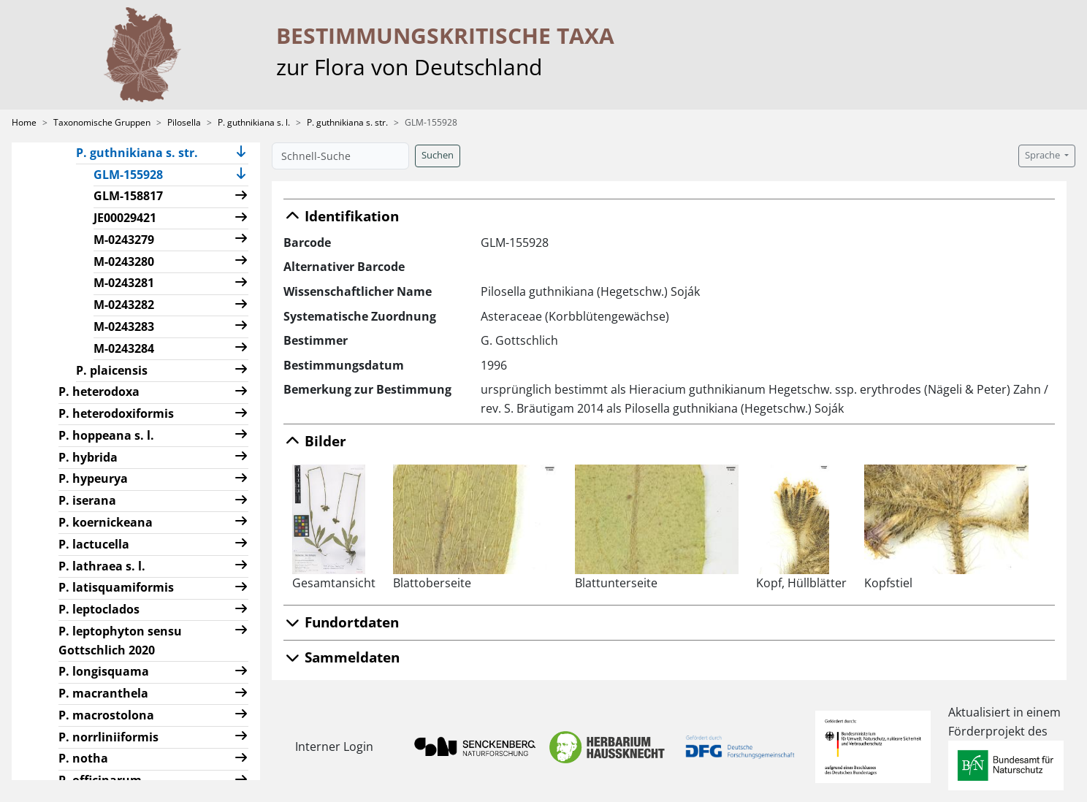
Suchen (438, 155)
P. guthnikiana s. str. (347, 122)
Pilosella (184, 122)
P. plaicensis (112, 370)
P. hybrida (88, 457)
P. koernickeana (105, 522)
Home (24, 122)
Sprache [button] (1043, 155)
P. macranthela (103, 693)
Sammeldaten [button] (341, 657)
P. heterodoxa (99, 391)
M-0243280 (124, 261)
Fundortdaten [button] (341, 622)
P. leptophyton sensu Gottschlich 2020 (120, 640)
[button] (241, 153)
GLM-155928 (134, 174)
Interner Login (334, 746)
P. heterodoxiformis (116, 413)
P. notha (83, 758)
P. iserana (87, 500)
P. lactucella (93, 544)
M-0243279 (124, 240)
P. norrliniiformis (108, 737)
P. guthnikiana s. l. (254, 122)
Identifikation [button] (341, 216)
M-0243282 (124, 305)
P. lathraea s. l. (101, 566)
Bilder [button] (314, 441)
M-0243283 (124, 326)
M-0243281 (124, 283)
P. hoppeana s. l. (106, 435)
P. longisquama (103, 671)
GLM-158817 (128, 196)
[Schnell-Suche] (340, 155)
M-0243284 (124, 348)
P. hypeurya (93, 478)
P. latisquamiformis (116, 587)
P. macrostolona (106, 715)
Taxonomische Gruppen (101, 122)
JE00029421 (125, 218)
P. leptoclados (99, 609)
